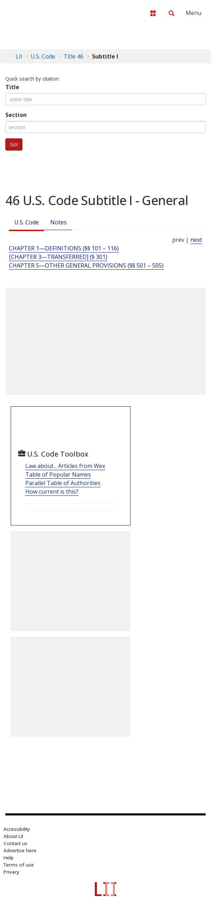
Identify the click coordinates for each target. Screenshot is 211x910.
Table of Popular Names (58, 474)
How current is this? (51, 491)
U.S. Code (26, 222)
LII (19, 56)
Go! (14, 144)
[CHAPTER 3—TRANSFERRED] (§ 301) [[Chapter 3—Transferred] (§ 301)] (58, 257)
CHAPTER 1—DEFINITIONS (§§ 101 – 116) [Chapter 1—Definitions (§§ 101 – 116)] (64, 248)
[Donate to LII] (152, 13)
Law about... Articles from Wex (65, 466)
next (196, 240)
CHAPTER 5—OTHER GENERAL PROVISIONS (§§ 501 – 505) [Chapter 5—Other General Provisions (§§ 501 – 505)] (86, 265)
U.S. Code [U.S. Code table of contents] (43, 56)
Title (12, 87)
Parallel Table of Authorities (63, 483)
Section (16, 115)
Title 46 (73, 56)
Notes (58, 222)
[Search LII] (171, 13)
